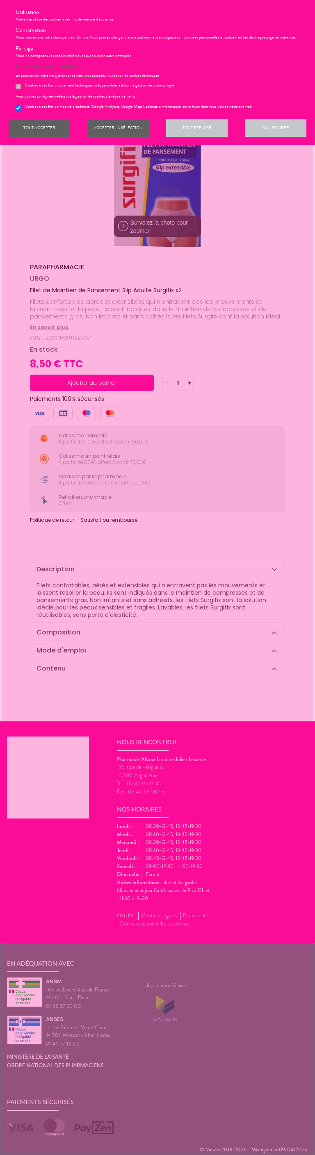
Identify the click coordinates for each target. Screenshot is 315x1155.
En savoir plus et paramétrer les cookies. (47, 65)
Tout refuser (197, 128)
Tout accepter (39, 128)
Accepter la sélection (118, 128)
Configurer (275, 128)
